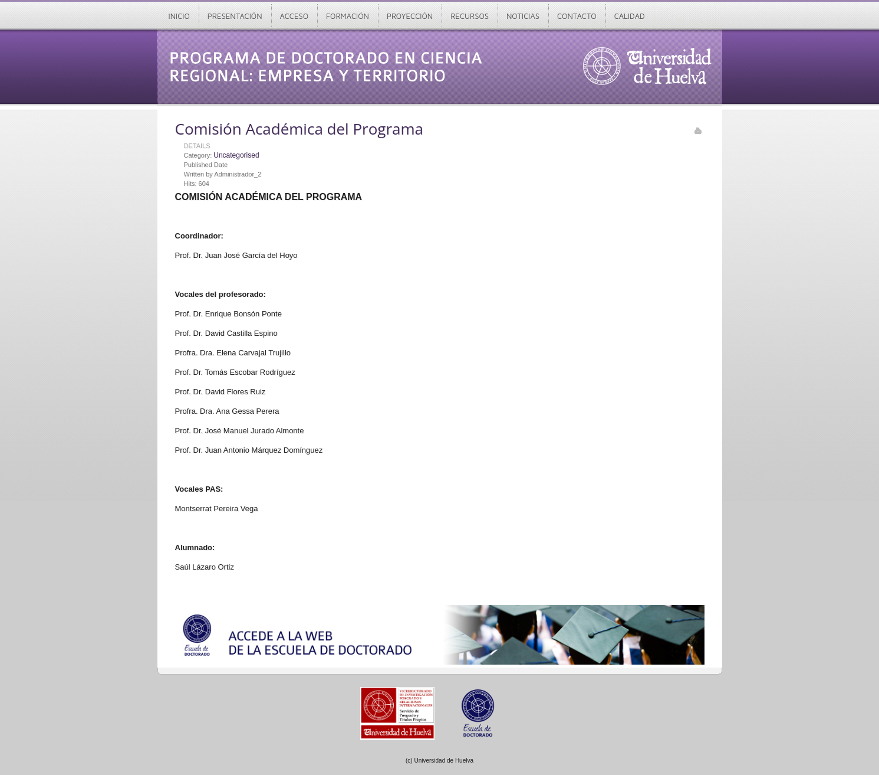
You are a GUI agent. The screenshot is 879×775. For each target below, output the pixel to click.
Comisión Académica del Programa (299, 128)
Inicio (179, 16)
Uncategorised (236, 155)
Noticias (522, 16)
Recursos (469, 16)
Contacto (577, 16)
